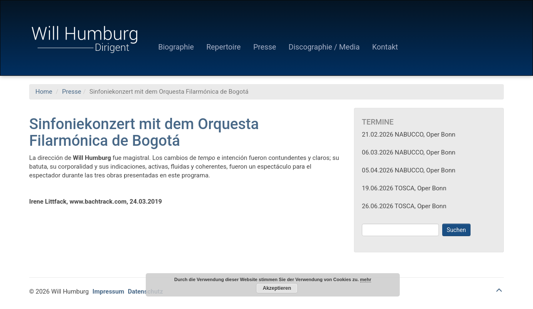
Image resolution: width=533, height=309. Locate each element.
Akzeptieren (277, 288)
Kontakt (385, 46)
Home (43, 91)
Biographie (176, 46)
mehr (365, 279)
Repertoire (223, 46)
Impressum (108, 291)
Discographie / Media (324, 46)
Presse (264, 46)
